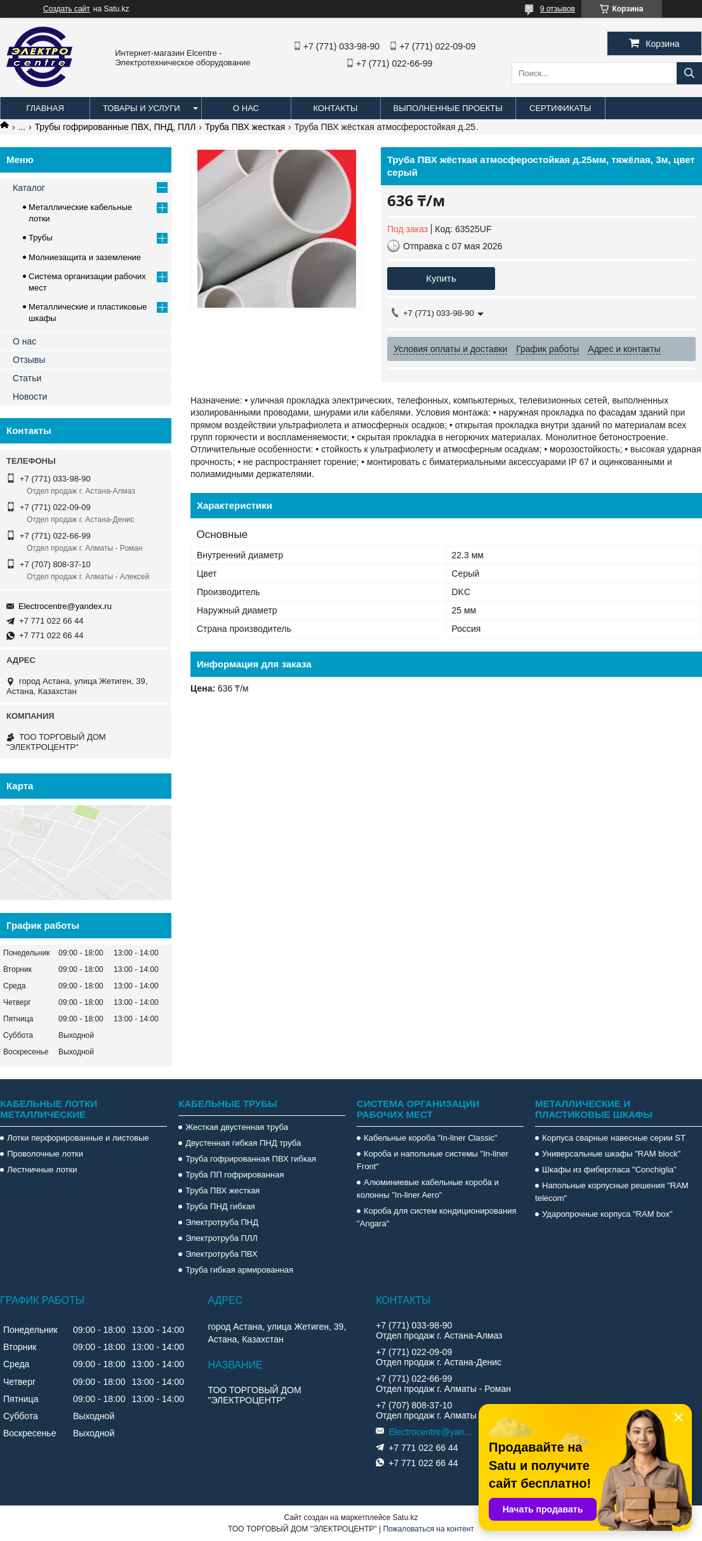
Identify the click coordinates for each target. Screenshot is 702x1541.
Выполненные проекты (448, 108)
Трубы (41, 237)
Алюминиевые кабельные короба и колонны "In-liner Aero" (428, 1188)
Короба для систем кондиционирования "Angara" (436, 1217)
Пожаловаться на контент (428, 1529)
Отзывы (29, 360)
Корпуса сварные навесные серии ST (613, 1138)
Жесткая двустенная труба (236, 1127)
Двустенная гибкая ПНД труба (243, 1143)
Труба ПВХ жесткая (245, 127)
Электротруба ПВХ (221, 1254)
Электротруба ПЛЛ (221, 1238)
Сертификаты (560, 108)
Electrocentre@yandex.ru (65, 606)
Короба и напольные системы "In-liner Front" (432, 1160)
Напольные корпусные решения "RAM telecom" (612, 1192)
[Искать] (689, 73)
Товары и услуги (141, 108)
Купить (441, 278)
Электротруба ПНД (221, 1222)
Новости (30, 396)
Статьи (27, 378)
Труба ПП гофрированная (234, 1174)
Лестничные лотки (42, 1169)
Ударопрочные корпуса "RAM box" (607, 1214)
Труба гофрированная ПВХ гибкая (250, 1159)
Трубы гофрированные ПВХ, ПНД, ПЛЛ (115, 127)
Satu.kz (405, 1517)
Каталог (29, 188)
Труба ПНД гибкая (220, 1206)
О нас (246, 108)
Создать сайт (66, 8)
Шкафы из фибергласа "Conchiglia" (609, 1169)
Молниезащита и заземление (85, 257)
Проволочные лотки (45, 1153)
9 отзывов (557, 8)
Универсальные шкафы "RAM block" (611, 1153)
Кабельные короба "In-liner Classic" (431, 1138)
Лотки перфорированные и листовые (78, 1138)
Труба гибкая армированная (239, 1270)
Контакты (335, 108)
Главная (45, 108)
